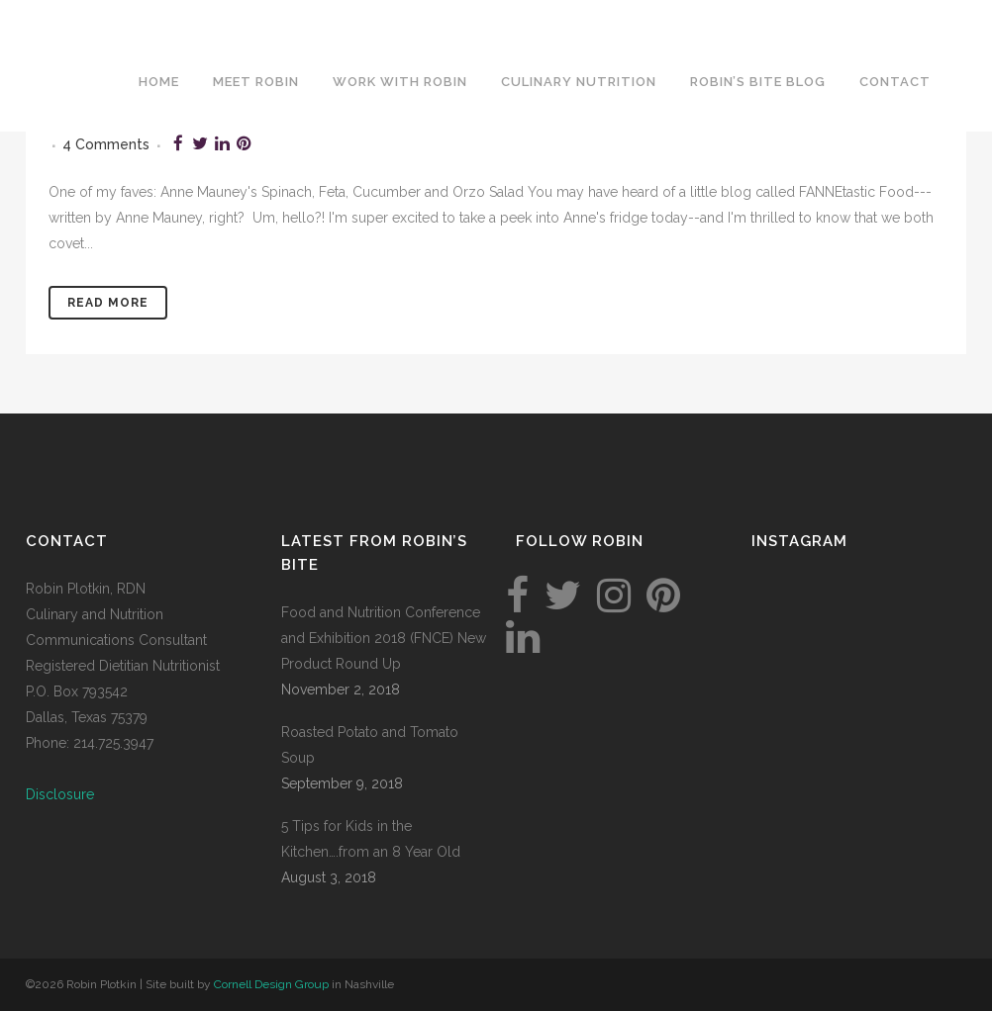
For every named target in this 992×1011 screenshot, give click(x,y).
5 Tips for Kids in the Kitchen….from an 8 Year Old (370, 839)
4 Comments (105, 144)
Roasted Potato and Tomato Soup (369, 745)
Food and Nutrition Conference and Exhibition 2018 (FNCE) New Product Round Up (383, 638)
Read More (108, 303)
